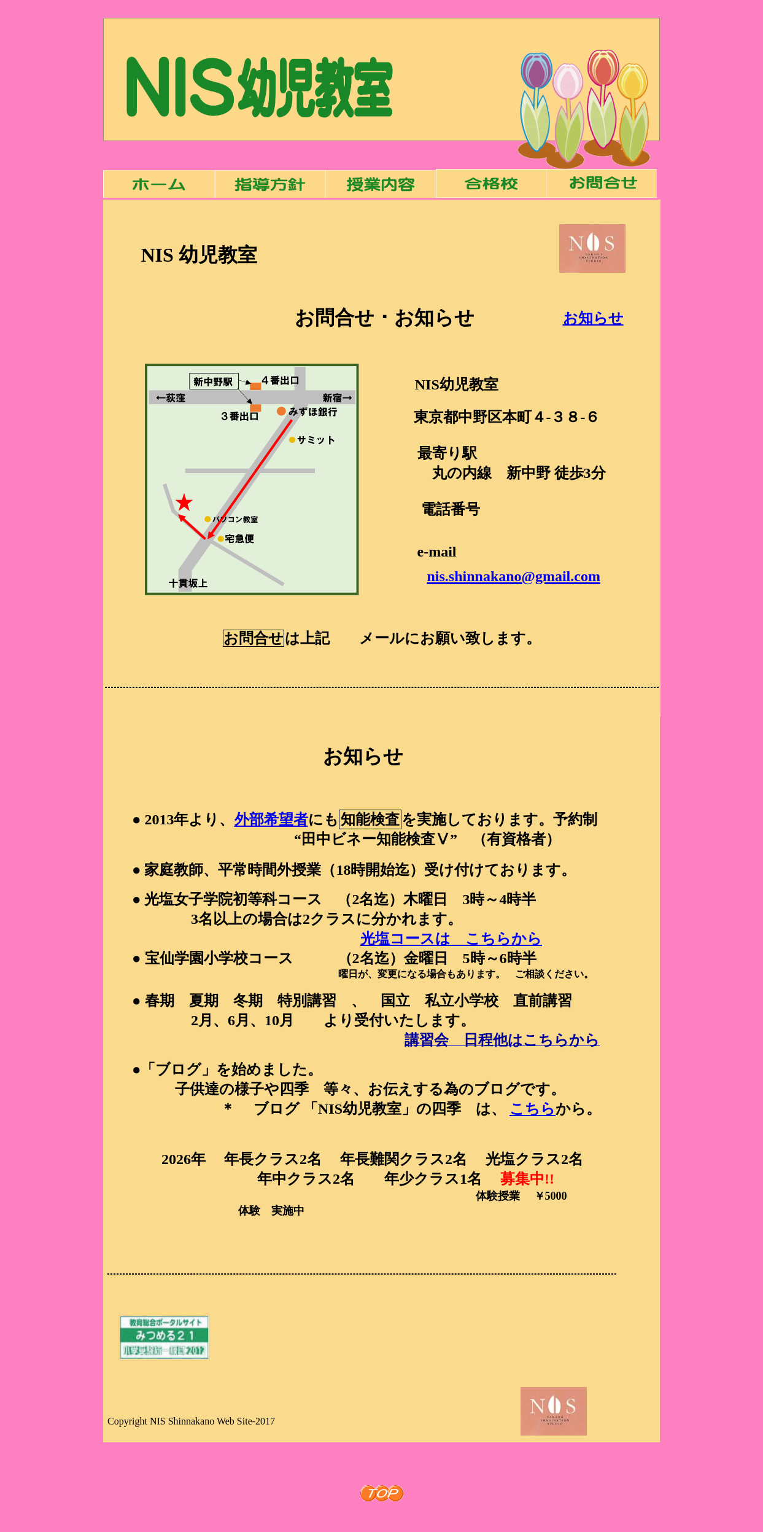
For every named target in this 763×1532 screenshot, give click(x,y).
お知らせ (593, 318)
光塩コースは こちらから (451, 939)
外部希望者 (271, 819)
